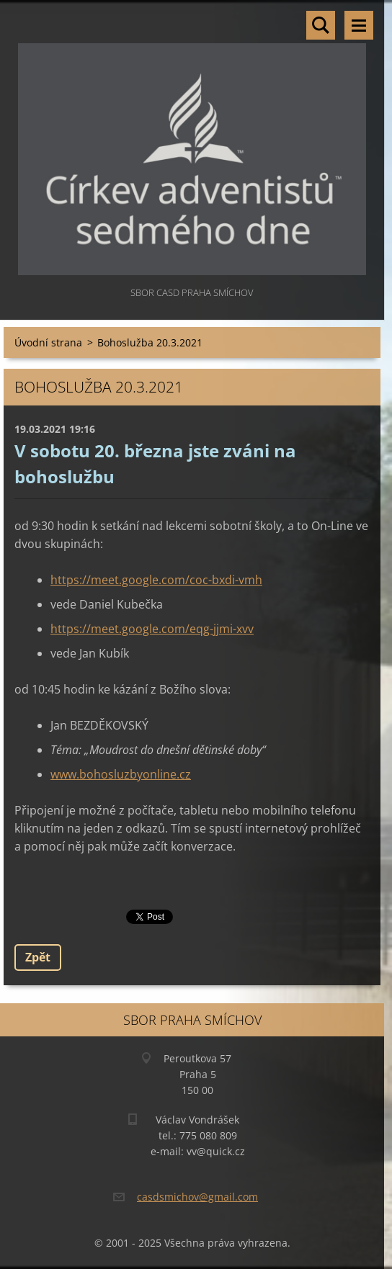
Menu (358, 25)
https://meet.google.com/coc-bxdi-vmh (156, 580)
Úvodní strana (48, 342)
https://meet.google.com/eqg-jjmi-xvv (152, 629)
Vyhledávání (320, 25)
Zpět (37, 957)
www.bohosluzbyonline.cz (120, 774)
